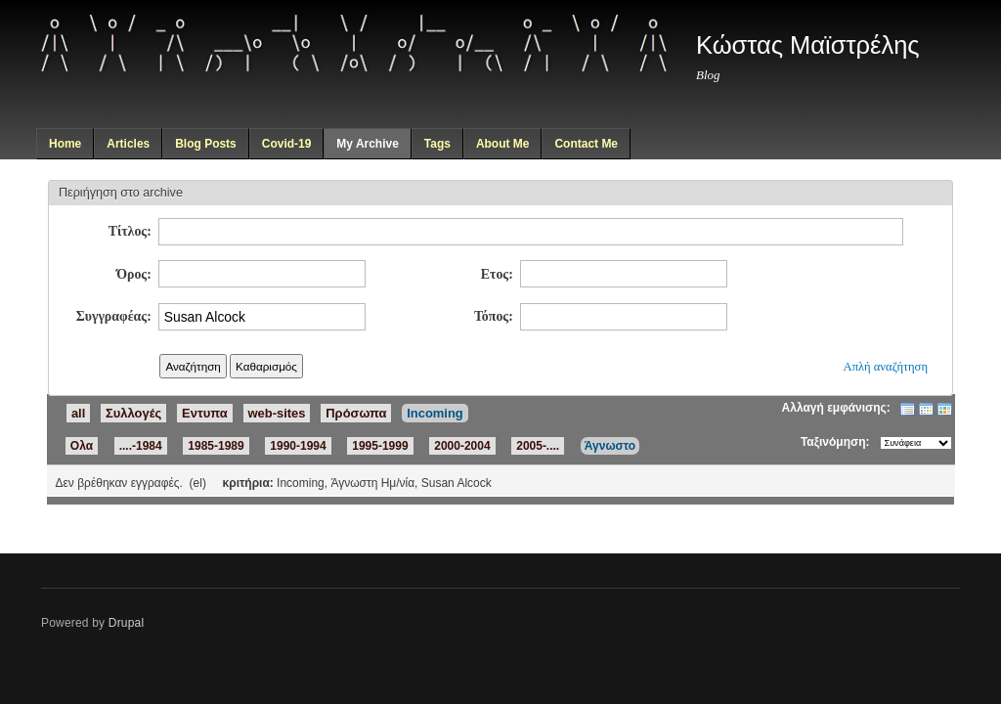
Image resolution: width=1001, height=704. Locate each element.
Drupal (127, 623)
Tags (437, 144)
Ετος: (497, 274)
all (78, 413)
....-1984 (140, 446)
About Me (503, 144)
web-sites (277, 413)
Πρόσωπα (356, 413)
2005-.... (537, 446)
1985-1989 (215, 446)
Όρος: (134, 274)
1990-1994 (298, 446)
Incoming (435, 413)
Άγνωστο (610, 446)
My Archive (367, 144)
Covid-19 (287, 144)
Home (65, 144)
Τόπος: (493, 316)
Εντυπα (205, 413)
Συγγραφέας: (114, 316)
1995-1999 (380, 446)
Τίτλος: (130, 231)
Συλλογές (133, 413)
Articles (128, 144)
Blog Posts (206, 144)
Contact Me (586, 144)
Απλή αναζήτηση (886, 367)
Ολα (81, 446)
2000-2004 (462, 446)
